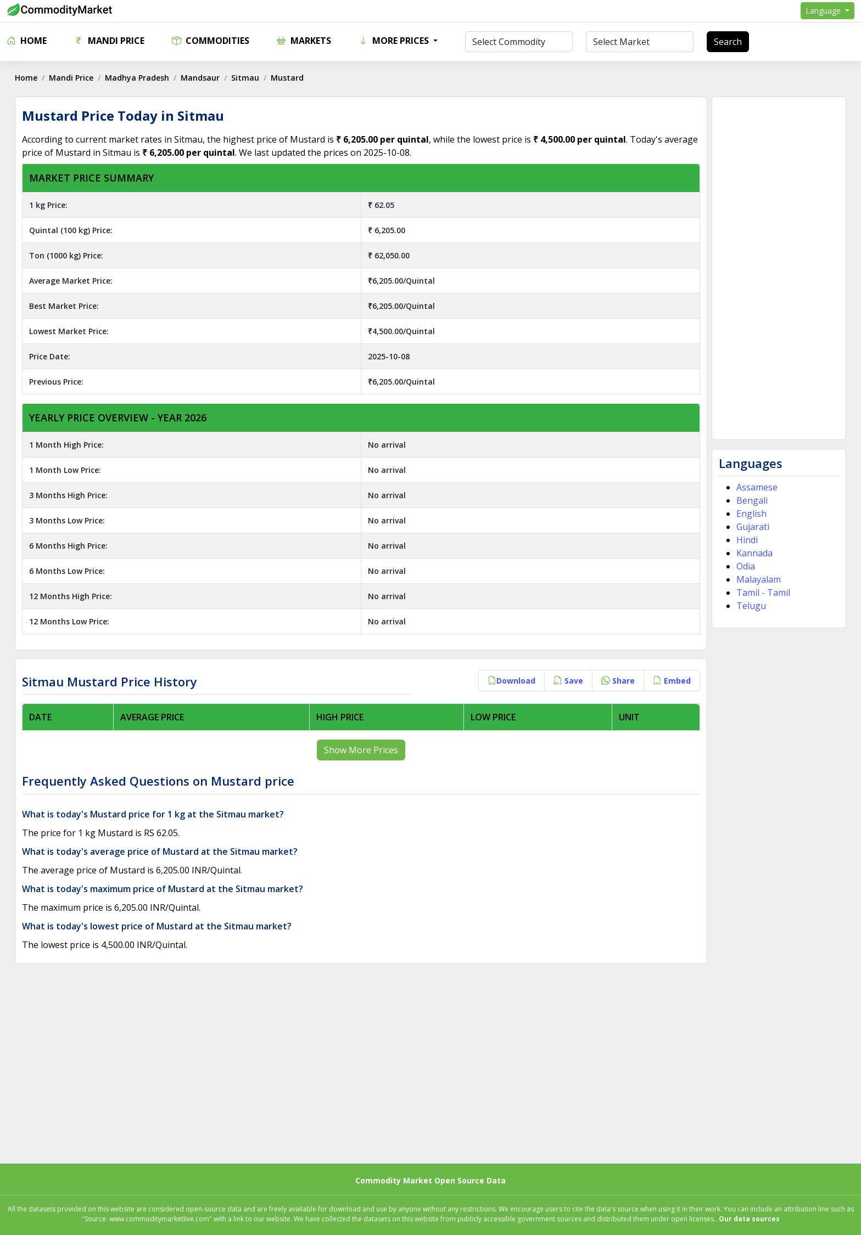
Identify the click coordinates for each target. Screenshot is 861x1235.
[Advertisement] (777, 268)
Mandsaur (201, 77)
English (750, 513)
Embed (670, 680)
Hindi (745, 540)
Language (824, 10)
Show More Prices (361, 750)
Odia (744, 566)
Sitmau (247, 77)
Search (728, 42)
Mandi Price (109, 41)
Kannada (753, 553)
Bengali (750, 500)
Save (567, 680)
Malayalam (757, 579)
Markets (304, 41)
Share (616, 680)
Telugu (749, 606)
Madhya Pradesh (139, 77)
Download (510, 680)
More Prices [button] (395, 41)
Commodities (210, 41)
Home (27, 41)
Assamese (755, 487)
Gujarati (751, 527)
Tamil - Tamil (762, 593)
